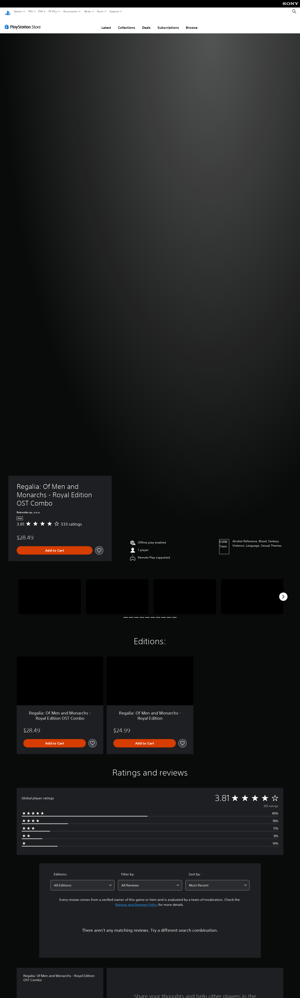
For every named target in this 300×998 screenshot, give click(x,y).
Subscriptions (168, 23)
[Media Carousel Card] (50, 592)
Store (100, 11)
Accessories (70, 11)
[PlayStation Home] (7, 12)
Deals (146, 23)
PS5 (30, 11)
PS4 (40, 11)
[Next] (283, 593)
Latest (106, 23)
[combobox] (82, 881)
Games (18, 11)
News (87, 11)
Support (114, 11)
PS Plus (53, 11)
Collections (126, 23)
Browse (192, 23)
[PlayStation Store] (23, 22)
